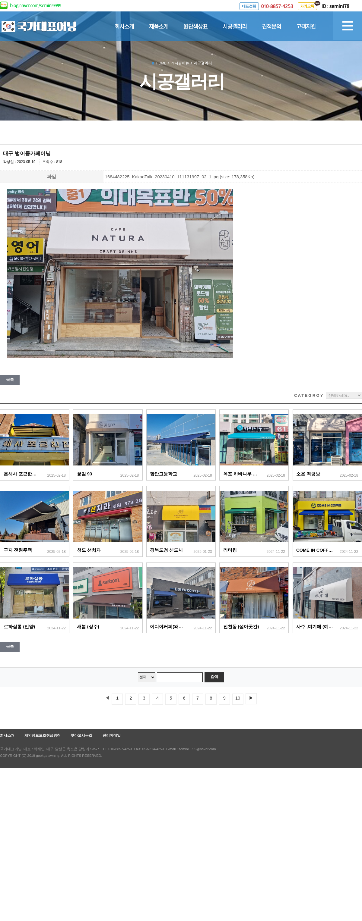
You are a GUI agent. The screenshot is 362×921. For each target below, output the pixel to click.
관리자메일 (112, 735)
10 (237, 698)
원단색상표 (195, 26)
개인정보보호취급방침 (42, 735)
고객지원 (306, 26)
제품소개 (158, 26)
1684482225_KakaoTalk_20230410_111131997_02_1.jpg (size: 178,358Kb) (180, 176)
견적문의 (271, 26)
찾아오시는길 (81, 735)
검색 (214, 676)
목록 (10, 379)
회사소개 (124, 26)
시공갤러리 (235, 26)
